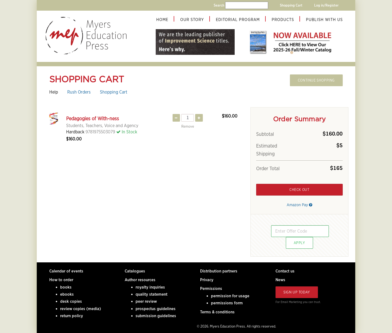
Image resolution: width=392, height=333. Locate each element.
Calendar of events (66, 271)
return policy (71, 315)
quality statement (151, 294)
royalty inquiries (150, 287)
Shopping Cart (291, 5)
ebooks (67, 294)
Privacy (206, 279)
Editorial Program (238, 19)
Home (162, 19)
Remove (187, 126)
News (280, 279)
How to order (61, 279)
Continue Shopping (316, 80)
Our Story (192, 19)
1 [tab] (291, 52)
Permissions (211, 288)
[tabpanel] (291, 42)
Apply (299, 243)
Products (283, 19)
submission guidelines (156, 315)
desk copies (71, 301)
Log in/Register (326, 5)
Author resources (140, 279)
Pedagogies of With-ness (92, 118)
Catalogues (135, 271)
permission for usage (230, 295)
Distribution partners (218, 271)
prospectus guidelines (156, 308)
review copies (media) (80, 308)
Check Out (299, 190)
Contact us (285, 271)
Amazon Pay (299, 204)
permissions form (227, 303)
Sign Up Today (296, 292)
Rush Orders (79, 92)
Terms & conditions (217, 312)
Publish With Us (324, 19)
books (66, 287)
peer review (146, 301)
